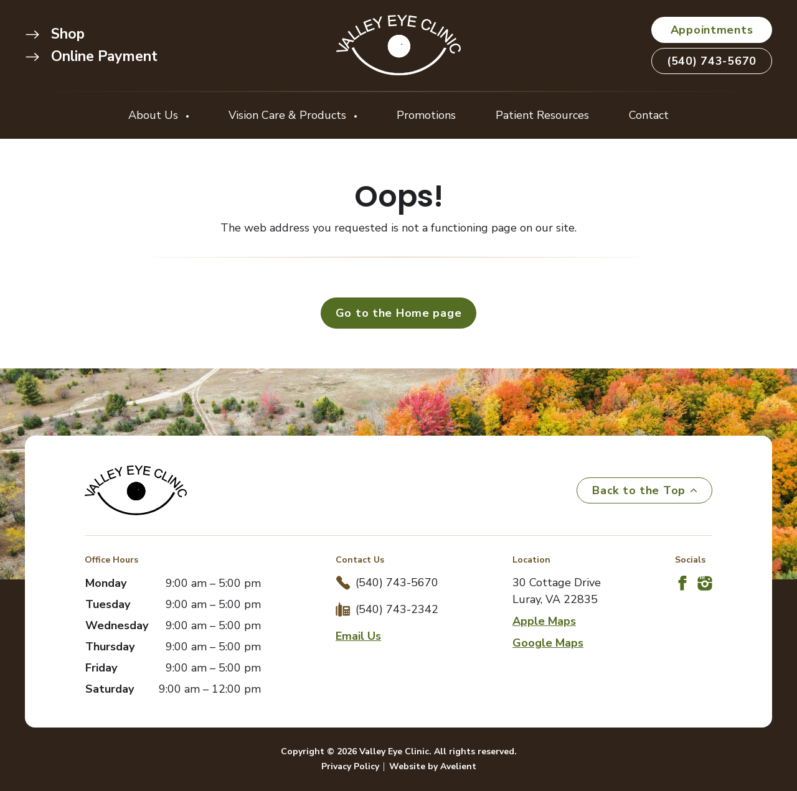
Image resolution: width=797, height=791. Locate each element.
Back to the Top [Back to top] (644, 490)
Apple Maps (544, 621)
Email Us (358, 636)
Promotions (426, 115)
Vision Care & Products (289, 115)
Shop (55, 34)
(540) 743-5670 (397, 582)
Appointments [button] (712, 29)
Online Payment (91, 56)
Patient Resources (542, 115)
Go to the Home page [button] (399, 313)
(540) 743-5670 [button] (712, 61)
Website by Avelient (432, 766)
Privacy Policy (350, 766)
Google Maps (547, 642)
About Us (154, 115)
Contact (649, 115)
